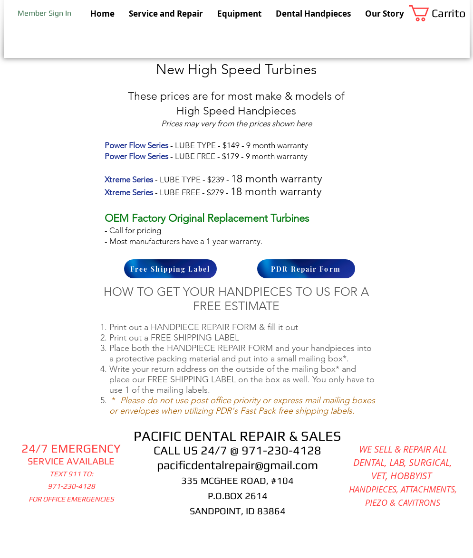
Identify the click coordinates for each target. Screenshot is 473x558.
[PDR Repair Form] (306, 268)
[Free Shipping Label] (170, 268)
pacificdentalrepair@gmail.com (237, 465)
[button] (439, 13)
